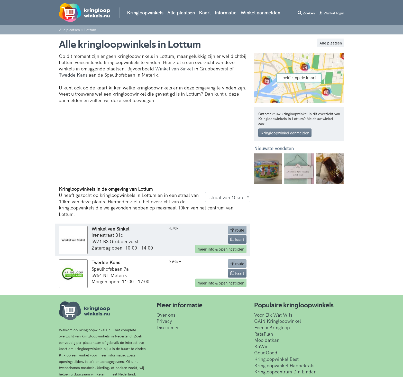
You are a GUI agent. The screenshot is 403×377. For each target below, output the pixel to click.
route (237, 230)
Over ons (166, 314)
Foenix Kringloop (272, 327)
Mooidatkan (266, 340)
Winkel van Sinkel (174, 68)
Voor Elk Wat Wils (273, 314)
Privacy (164, 321)
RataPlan (263, 333)
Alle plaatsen (181, 12)
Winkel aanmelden (260, 12)
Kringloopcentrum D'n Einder (285, 371)
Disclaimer (168, 327)
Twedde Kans (73, 74)
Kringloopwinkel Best (276, 359)
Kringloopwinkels (145, 12)
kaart (237, 239)
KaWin (261, 346)
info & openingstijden (221, 249)
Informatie (225, 12)
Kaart (205, 12)
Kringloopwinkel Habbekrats (284, 365)
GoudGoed (265, 352)
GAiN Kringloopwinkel (277, 321)
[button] (261, 168)
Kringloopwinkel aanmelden (285, 132)
